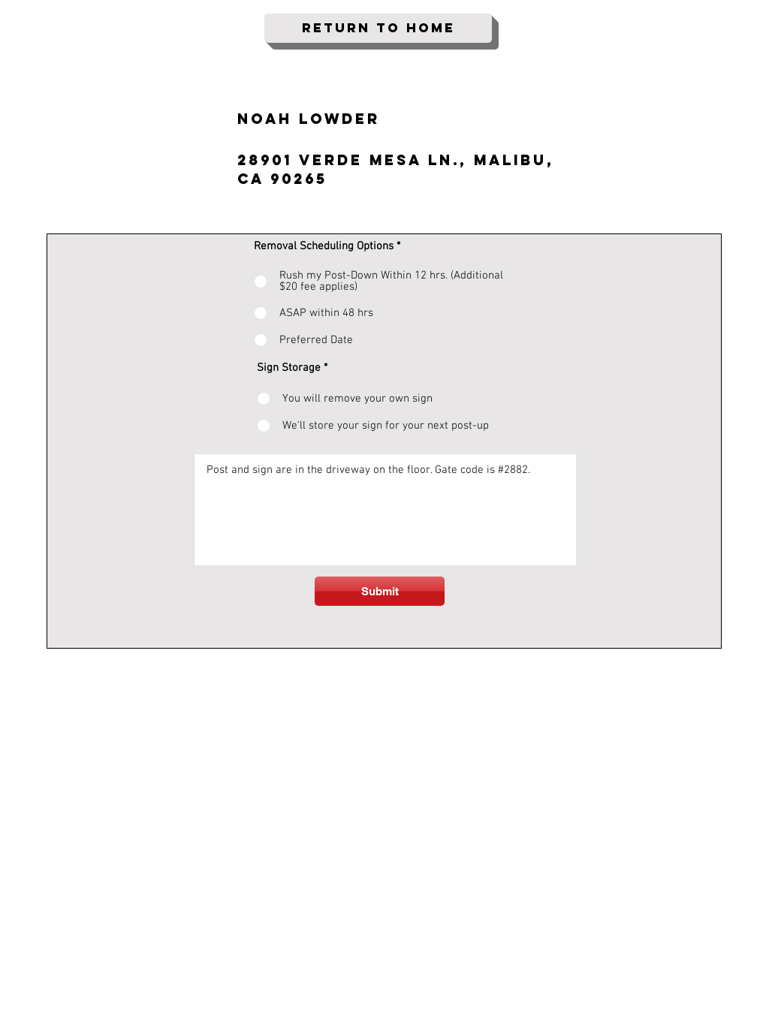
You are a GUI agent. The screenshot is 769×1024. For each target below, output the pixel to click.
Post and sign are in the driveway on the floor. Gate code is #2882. (385, 509)
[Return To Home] (378, 28)
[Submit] (380, 591)
